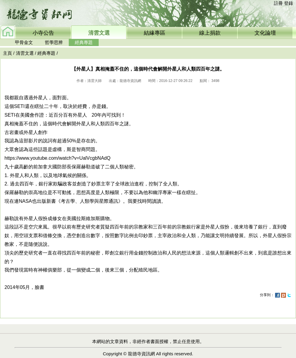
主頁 (7, 53)
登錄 (288, 3)
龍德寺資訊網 (141, 353)
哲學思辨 (54, 42)
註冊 (278, 3)
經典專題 (84, 42)
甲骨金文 (24, 42)
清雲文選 (25, 53)
